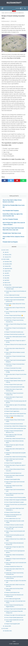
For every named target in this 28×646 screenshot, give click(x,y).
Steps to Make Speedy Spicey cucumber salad (16, 409)
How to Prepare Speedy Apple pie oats (14, 617)
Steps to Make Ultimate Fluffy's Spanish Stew (16, 413)
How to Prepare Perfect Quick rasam (14, 384)
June (6, 275)
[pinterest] (17, 180)
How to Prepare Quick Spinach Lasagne (15, 502)
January (7, 257)
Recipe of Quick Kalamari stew (13, 592)
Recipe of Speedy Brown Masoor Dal (14, 566)
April (6, 280)
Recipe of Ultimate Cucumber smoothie (14, 524)
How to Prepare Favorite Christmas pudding (16, 497)
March (7, 282)
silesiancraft (14, 3)
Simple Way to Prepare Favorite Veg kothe (15, 317)
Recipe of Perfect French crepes (13, 512)
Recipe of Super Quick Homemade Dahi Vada (16, 608)
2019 (5, 628)
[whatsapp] (23, 180)
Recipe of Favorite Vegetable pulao (13, 463)
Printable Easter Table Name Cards (12, 233)
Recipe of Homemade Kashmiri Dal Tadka (15, 386)
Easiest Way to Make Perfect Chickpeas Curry (16, 426)
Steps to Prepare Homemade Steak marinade (16, 297)
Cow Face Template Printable (10, 219)
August (7, 270)
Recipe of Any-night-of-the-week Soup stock (15, 615)
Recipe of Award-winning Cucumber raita (15, 334)
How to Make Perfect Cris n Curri (13, 518)
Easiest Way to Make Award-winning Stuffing (16, 456)
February (7, 254)
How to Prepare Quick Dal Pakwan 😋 (14, 315)
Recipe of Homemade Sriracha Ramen (14, 423)
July (6, 252)
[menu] (2, 8)
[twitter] (11, 180)
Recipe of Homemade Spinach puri (13, 473)
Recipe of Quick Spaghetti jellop (13, 479)
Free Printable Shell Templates (11, 210)
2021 (6, 250)
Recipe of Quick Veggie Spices (12, 411)
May (6, 278)
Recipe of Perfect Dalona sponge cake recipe (16, 428)
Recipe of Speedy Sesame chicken (13, 378)
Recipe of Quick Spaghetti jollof (13, 623)
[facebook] (5, 180)
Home (14, 641)
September (8, 268)
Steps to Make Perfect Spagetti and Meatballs (16, 499)
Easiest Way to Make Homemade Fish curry (15, 438)
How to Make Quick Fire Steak (12, 295)
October (7, 266)
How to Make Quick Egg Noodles (13, 598)
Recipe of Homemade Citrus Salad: (13, 368)
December (8, 261)
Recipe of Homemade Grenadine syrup (14, 332)
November (8, 263)
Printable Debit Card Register (10, 242)
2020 (6, 259)
